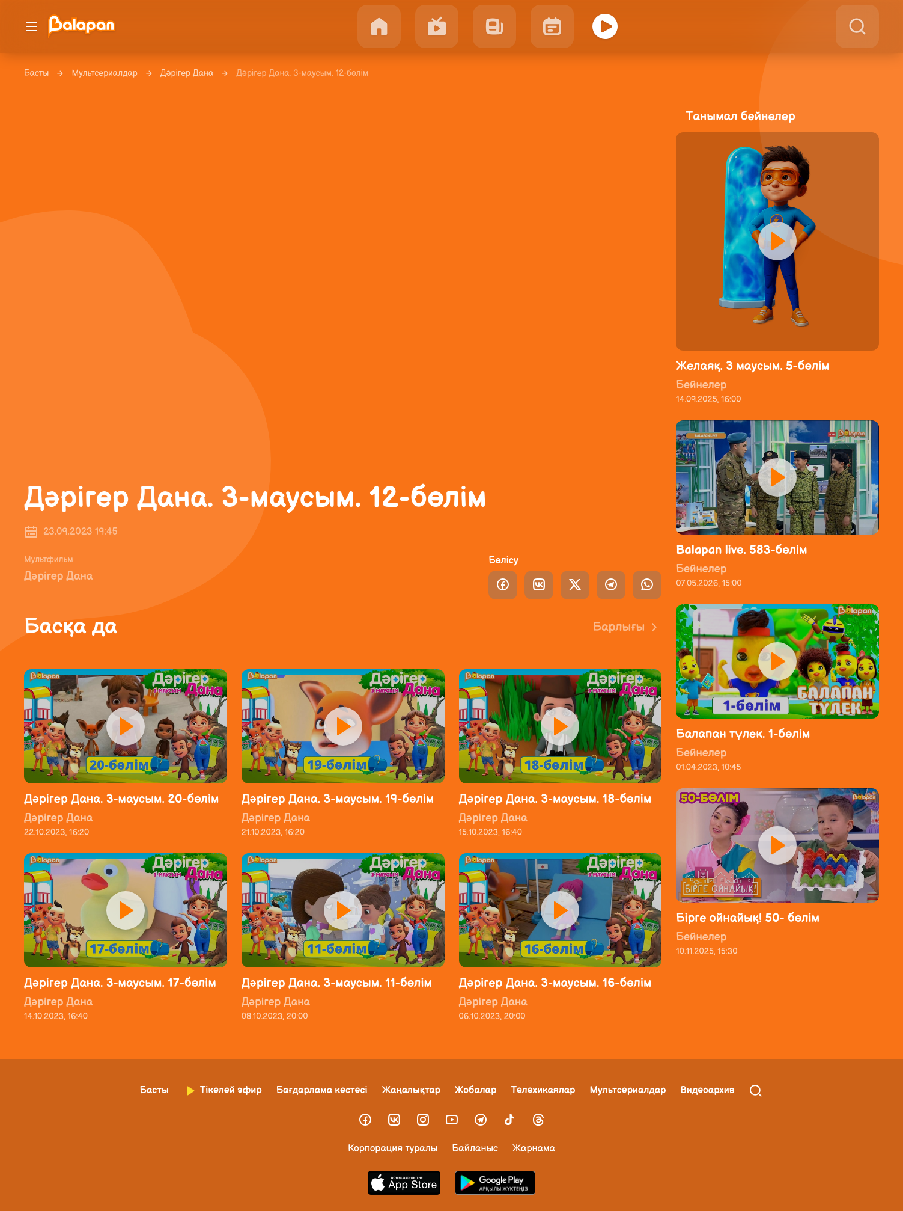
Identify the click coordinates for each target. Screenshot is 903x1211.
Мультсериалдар (104, 73)
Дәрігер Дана (186, 73)
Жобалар (475, 1090)
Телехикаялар (543, 1090)
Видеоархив (707, 1090)
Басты (36, 73)
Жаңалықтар (411, 1090)
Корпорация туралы (392, 1148)
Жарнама (533, 1148)
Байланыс (475, 1148)
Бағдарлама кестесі (322, 1090)
